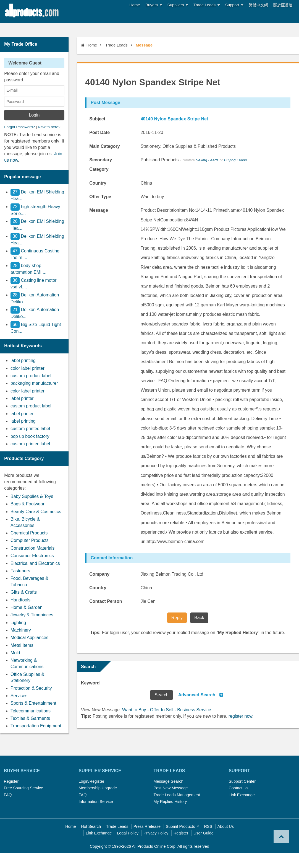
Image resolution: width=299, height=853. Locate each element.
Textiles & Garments (30, 718)
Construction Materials (32, 548)
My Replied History (170, 801)
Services (19, 695)
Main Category (104, 146)
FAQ (8, 795)
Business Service (194, 709)
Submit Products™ (182, 826)
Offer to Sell (161, 709)
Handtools (20, 600)
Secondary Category (100, 164)
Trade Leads (206, 5)
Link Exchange (242, 795)
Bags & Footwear (27, 504)
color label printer (27, 368)
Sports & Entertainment (33, 703)
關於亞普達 (283, 5)
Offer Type (100, 196)
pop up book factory (30, 436)
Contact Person (105, 601)
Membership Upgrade (98, 788)
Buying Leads (235, 160)
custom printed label (30, 428)
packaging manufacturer (34, 383)
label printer (22, 398)
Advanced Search (196, 694)
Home (134, 5)
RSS (208, 826)
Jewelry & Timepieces (32, 614)
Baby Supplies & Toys (32, 496)
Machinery (21, 630)
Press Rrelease (147, 826)
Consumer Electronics (32, 555)
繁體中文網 (258, 5)
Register (11, 781)
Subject (97, 119)
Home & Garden (27, 607)
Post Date (99, 132)
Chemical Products (29, 533)
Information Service (96, 801)
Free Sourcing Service (23, 788)
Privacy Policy (156, 833)
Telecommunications (31, 711)
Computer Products (30, 540)
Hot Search (91, 826)
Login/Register (91, 781)
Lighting (18, 622)
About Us (225, 826)
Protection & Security (31, 688)
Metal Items (22, 645)
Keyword (90, 683)
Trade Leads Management (176, 795)
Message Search (168, 781)
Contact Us (238, 788)
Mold (15, 652)
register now (240, 716)
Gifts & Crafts (24, 592)
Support (234, 5)
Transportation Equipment (36, 725)
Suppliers (177, 5)
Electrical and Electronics (35, 563)
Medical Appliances (29, 637)
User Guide (203, 833)
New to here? (49, 127)
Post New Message (170, 788)
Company (99, 574)
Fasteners (20, 570)
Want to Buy (134, 709)
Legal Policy (127, 833)
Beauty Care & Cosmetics (36, 511)
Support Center (242, 781)
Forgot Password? (19, 127)
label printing (23, 360)
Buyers (153, 5)
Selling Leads (207, 160)
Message (98, 210)
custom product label (31, 375)
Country (97, 183)
